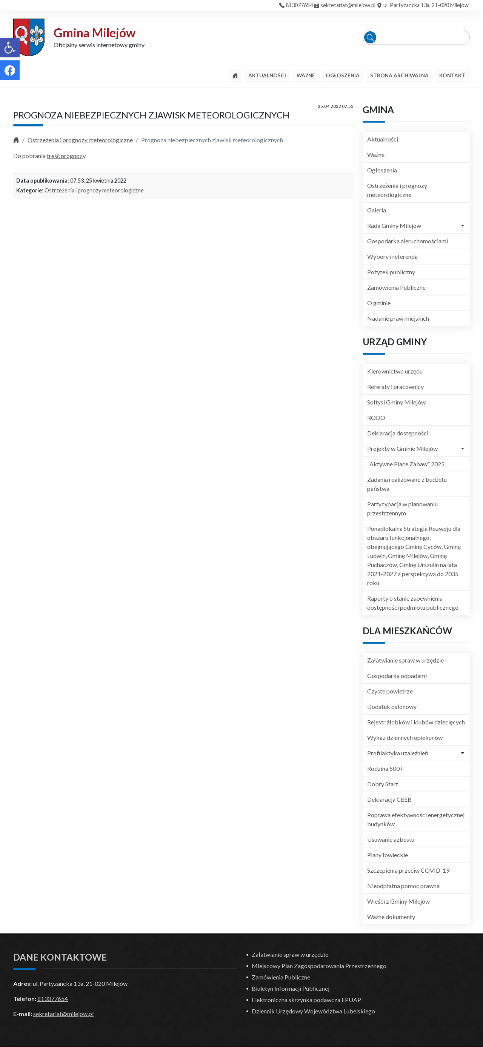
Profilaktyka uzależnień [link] (397, 752)
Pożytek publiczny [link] (391, 271)
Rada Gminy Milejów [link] (394, 225)
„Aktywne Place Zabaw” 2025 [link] (406, 463)
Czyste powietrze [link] (390, 691)
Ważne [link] (376, 154)
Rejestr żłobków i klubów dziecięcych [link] (416, 722)
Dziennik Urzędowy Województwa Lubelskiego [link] (313, 1011)
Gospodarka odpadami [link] (397, 675)
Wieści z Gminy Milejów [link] (398, 901)
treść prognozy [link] (66, 155)
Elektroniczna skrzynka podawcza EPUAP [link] (306, 999)
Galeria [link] (376, 210)
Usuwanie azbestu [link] (390, 839)
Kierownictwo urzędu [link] (395, 371)
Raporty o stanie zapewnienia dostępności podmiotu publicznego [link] (412, 603)
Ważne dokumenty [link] (391, 916)
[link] (10, 47)
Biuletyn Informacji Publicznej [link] (290, 988)
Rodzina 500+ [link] (385, 768)
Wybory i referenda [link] (392, 256)
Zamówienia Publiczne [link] (396, 287)
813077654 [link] (299, 5)
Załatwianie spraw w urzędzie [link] (405, 660)
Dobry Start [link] (382, 783)
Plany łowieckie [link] (387, 854)
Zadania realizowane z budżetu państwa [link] (407, 484)
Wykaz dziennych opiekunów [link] (405, 737)
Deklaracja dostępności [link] (397, 433)
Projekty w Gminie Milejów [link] (402, 448)
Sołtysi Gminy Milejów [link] (396, 402)
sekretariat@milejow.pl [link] (347, 5)
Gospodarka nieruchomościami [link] (407, 240)
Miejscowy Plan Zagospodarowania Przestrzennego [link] (319, 965)
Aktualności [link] (382, 139)
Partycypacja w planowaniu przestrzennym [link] (402, 508)
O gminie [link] (379, 302)
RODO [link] (376, 417)
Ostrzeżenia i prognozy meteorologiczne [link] (80, 139)
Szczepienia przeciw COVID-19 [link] (408, 870)
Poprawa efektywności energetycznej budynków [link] (416, 819)
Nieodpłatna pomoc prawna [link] (403, 885)
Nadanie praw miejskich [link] (398, 318)
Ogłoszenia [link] (382, 170)
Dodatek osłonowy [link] (392, 706)
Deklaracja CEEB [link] (389, 799)
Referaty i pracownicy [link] (395, 386)
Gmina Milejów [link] (94, 32)
